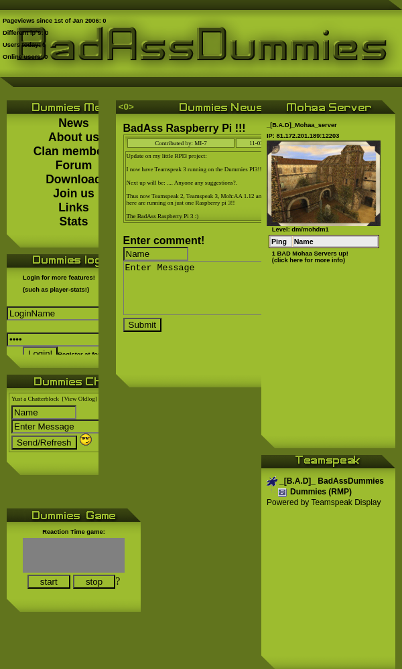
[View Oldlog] (79, 398)
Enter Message (235, 293)
